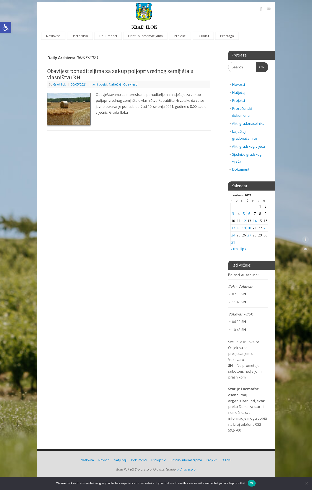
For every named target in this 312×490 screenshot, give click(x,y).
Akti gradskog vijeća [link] (248, 146)
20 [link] (249, 228)
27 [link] (249, 235)
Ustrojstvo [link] (80, 36)
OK (260, 66)
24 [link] (233, 235)
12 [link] (244, 220)
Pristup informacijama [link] (145, 36)
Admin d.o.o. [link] (186, 469)
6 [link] (249, 213)
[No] (306, 483)
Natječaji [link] (115, 84)
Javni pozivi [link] (99, 84)
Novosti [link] (238, 84)
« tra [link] (234, 248)
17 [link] (233, 228)
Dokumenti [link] (108, 36)
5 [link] (244, 213)
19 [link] (244, 228)
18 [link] (238, 228)
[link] (5, 27)
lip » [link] (243, 248)
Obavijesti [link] (130, 84)
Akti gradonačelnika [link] (248, 123)
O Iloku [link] (203, 36)
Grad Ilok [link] (59, 84)
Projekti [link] (180, 36)
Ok (252, 483)
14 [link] (255, 220)
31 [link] (233, 242)
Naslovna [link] (53, 36)
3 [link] (233, 213)
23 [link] (265, 228)
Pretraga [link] (227, 36)
